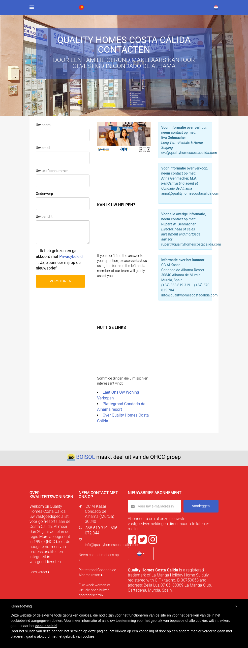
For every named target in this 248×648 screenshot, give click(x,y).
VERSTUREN (60, 281)
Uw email (43, 148)
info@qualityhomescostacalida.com (112, 545)
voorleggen (201, 506)
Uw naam (43, 125)
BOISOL (85, 457)
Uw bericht (44, 217)
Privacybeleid (71, 256)
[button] (141, 553)
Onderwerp (44, 194)
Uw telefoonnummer (52, 171)
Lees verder (39, 572)
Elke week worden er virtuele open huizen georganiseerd (94, 590)
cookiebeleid (46, 626)
